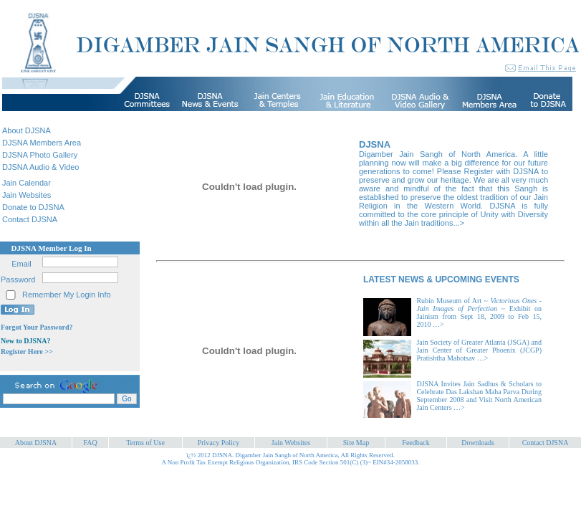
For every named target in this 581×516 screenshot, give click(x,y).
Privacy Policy (219, 442)
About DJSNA (26, 130)
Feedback (415, 442)
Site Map (356, 442)
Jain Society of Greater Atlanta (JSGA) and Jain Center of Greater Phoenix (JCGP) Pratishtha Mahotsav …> (479, 350)
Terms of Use (145, 442)
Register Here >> (27, 351)
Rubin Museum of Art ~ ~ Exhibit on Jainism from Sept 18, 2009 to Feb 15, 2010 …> (479, 312)
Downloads (477, 442)
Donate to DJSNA (33, 207)
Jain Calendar (26, 182)
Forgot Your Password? (37, 327)
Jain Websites (26, 195)
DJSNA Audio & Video (40, 167)
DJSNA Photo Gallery (39, 154)
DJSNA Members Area (41, 142)
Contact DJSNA (29, 219)
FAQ (90, 442)
